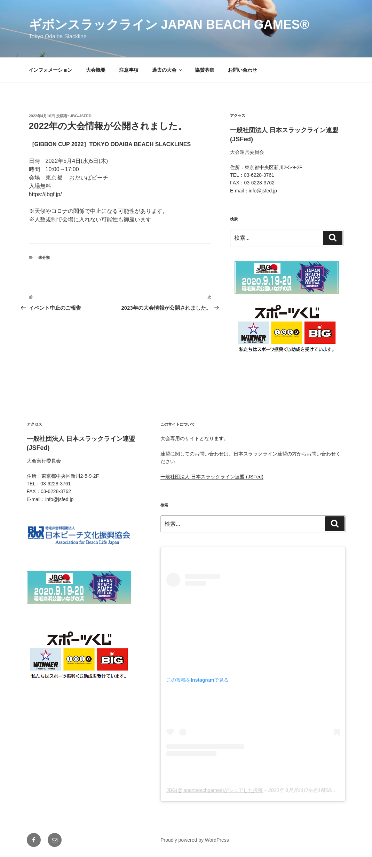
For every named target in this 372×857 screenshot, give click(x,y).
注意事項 (128, 70)
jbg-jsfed (81, 116)
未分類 (44, 257)
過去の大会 (167, 70)
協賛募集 (204, 70)
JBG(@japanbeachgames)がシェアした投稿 (214, 790)
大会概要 (95, 70)
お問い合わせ (242, 70)
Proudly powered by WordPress (194, 840)
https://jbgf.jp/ (45, 194)
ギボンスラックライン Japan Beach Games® (169, 24)
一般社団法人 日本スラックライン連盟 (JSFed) (211, 476)
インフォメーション (50, 70)
